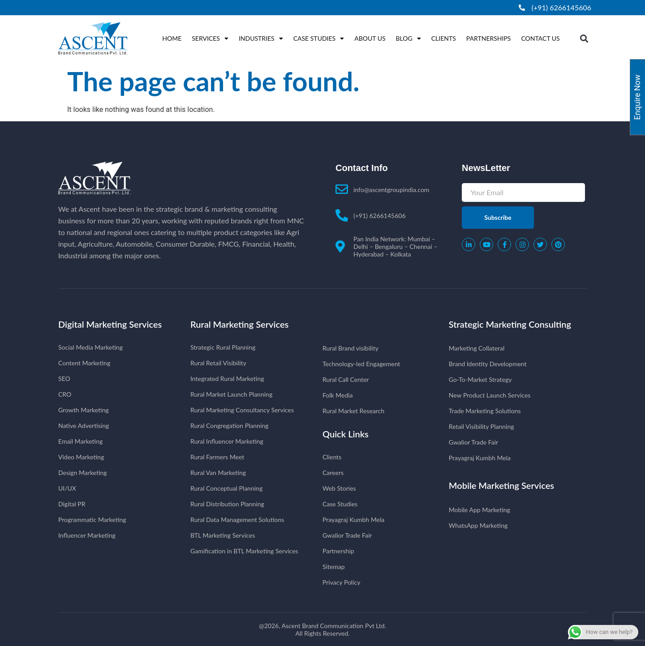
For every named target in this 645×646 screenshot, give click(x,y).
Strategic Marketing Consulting (510, 324)
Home (171, 38)
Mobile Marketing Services (501, 485)
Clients (443, 38)
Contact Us (540, 38)
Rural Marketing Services (239, 324)
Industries (261, 38)
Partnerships (488, 38)
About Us (369, 38)
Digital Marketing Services (110, 324)
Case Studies (318, 38)
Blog (408, 38)
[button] (584, 38)
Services (210, 38)
